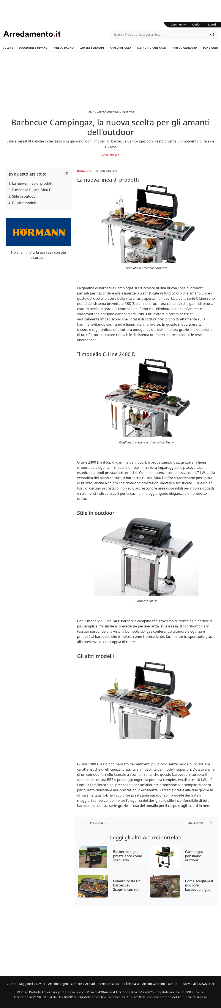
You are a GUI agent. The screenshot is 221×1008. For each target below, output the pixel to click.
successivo (200, 823)
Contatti (173, 984)
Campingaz (111, 155)
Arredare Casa (120, 47)
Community (178, 24)
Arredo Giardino (184, 47)
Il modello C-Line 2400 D (32, 189)
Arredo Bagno (63, 47)
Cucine (8, 47)
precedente (93, 823)
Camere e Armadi (92, 47)
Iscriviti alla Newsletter (198, 984)
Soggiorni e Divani (33, 47)
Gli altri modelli (24, 202)
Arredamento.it (56, 34)
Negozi (211, 24)
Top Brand (210, 47)
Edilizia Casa (130, 984)
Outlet (196, 24)
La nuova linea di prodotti (32, 183)
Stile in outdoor (24, 196)
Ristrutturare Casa (151, 47)
